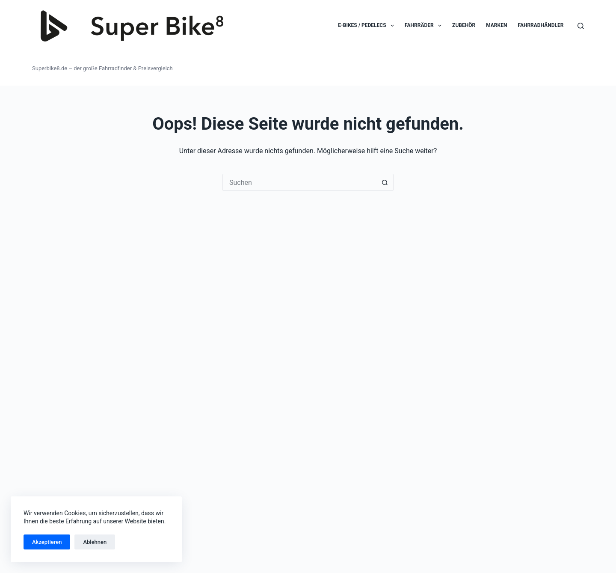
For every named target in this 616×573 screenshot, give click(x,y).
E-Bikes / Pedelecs (367, 26)
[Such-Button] (385, 182)
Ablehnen (95, 542)
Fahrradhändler (540, 25)
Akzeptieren (47, 542)
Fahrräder (425, 26)
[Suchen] (581, 26)
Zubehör (463, 25)
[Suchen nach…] (299, 182)
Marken (496, 25)
